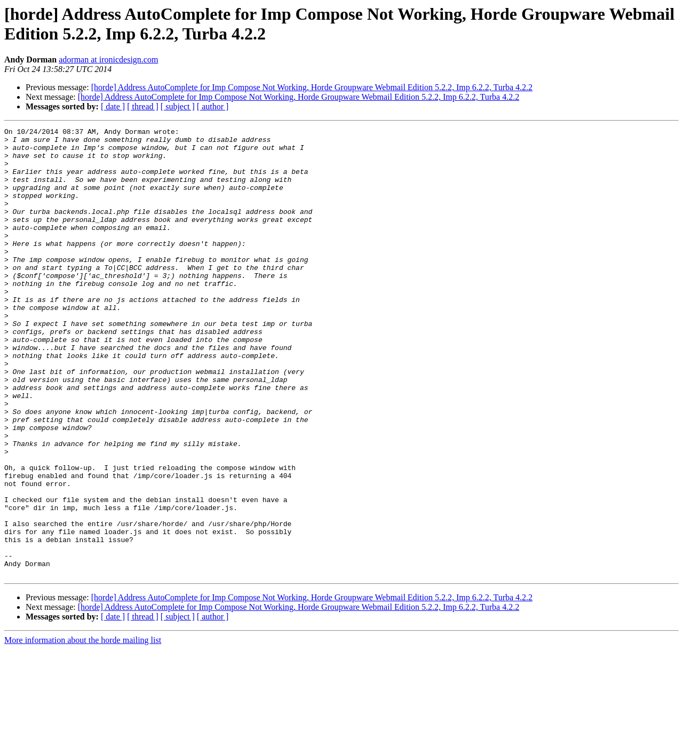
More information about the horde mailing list (82, 729)
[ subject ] (178, 106)
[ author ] (213, 106)
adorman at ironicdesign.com (108, 59)
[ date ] (113, 106)
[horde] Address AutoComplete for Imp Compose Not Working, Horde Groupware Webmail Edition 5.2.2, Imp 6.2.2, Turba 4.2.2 (312, 87)
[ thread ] (142, 106)
